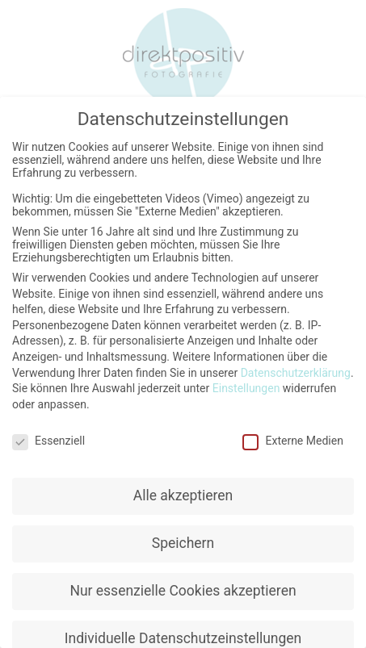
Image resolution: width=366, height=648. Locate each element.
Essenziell (48, 437)
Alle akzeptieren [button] (183, 492)
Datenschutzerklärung (296, 369)
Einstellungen (246, 384)
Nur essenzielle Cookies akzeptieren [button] (182, 587)
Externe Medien (292, 437)
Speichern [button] (183, 540)
